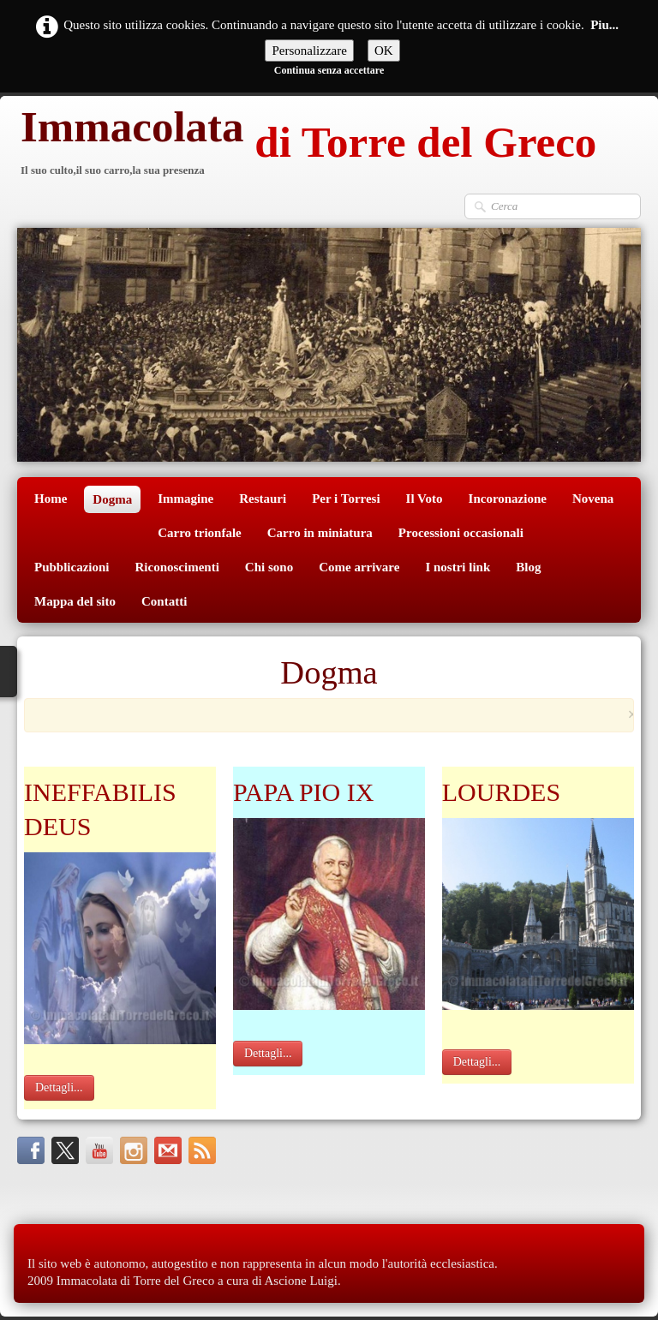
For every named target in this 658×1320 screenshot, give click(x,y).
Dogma (112, 499)
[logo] (306, 144)
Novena (592, 498)
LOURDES (501, 792)
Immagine (185, 498)
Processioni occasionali (460, 533)
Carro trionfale (200, 533)
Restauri (262, 498)
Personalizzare (309, 50)
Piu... (604, 25)
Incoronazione (508, 498)
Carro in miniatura (320, 533)
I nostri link (457, 567)
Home (50, 498)
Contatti (164, 601)
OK (383, 50)
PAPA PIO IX (303, 792)
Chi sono (269, 567)
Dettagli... (59, 1087)
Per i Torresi (346, 498)
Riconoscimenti (177, 567)
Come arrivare (359, 567)
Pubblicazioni (72, 567)
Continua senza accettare (329, 70)
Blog (528, 567)
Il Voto (424, 498)
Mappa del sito (75, 601)
